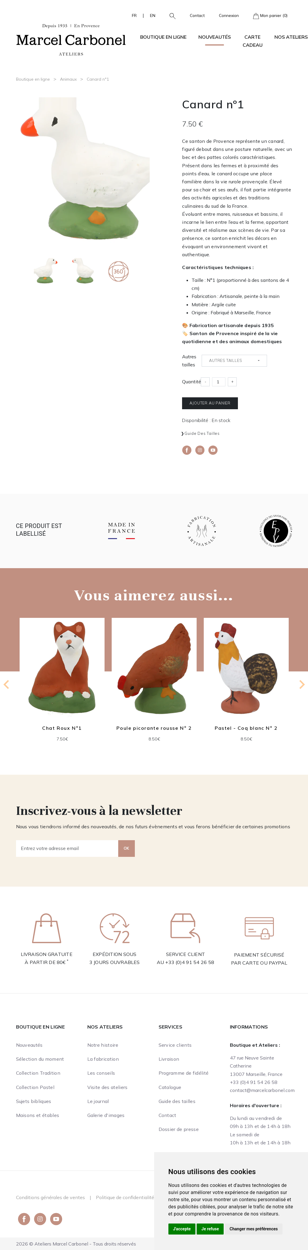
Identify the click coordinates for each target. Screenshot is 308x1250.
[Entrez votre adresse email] (67, 848)
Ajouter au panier (209, 403)
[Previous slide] (7, 684)
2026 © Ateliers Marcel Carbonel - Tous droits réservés (76, 1244)
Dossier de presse (179, 1129)
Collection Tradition (38, 1073)
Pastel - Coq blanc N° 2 (246, 728)
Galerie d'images (106, 1115)
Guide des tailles (202, 433)
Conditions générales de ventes (50, 1197)
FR (134, 15)
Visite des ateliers (107, 1087)
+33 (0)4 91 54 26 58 (189, 962)
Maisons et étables (37, 1115)
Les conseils (101, 1073)
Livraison (169, 1059)
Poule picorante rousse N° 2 (154, 728)
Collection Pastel (35, 1087)
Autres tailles (189, 361)
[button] (170, 15)
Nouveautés (214, 37)
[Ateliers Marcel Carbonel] (71, 39)
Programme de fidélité (184, 1073)
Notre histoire (102, 1045)
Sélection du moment (40, 1059)
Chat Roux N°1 (62, 728)
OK (126, 848)
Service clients (175, 1045)
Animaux (68, 79)
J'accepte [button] (182, 1228)
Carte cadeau (253, 41)
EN (152, 15)
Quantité (191, 382)
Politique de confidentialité (125, 1197)
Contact (197, 15)
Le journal (98, 1101)
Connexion (229, 15)
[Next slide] (301, 684)
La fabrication (103, 1059)
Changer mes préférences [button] (254, 1228)
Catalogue (170, 1087)
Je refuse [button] (210, 1228)
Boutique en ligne (33, 79)
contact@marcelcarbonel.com (262, 1090)
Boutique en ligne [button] (163, 37)
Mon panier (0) (270, 16)
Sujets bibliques (33, 1101)
